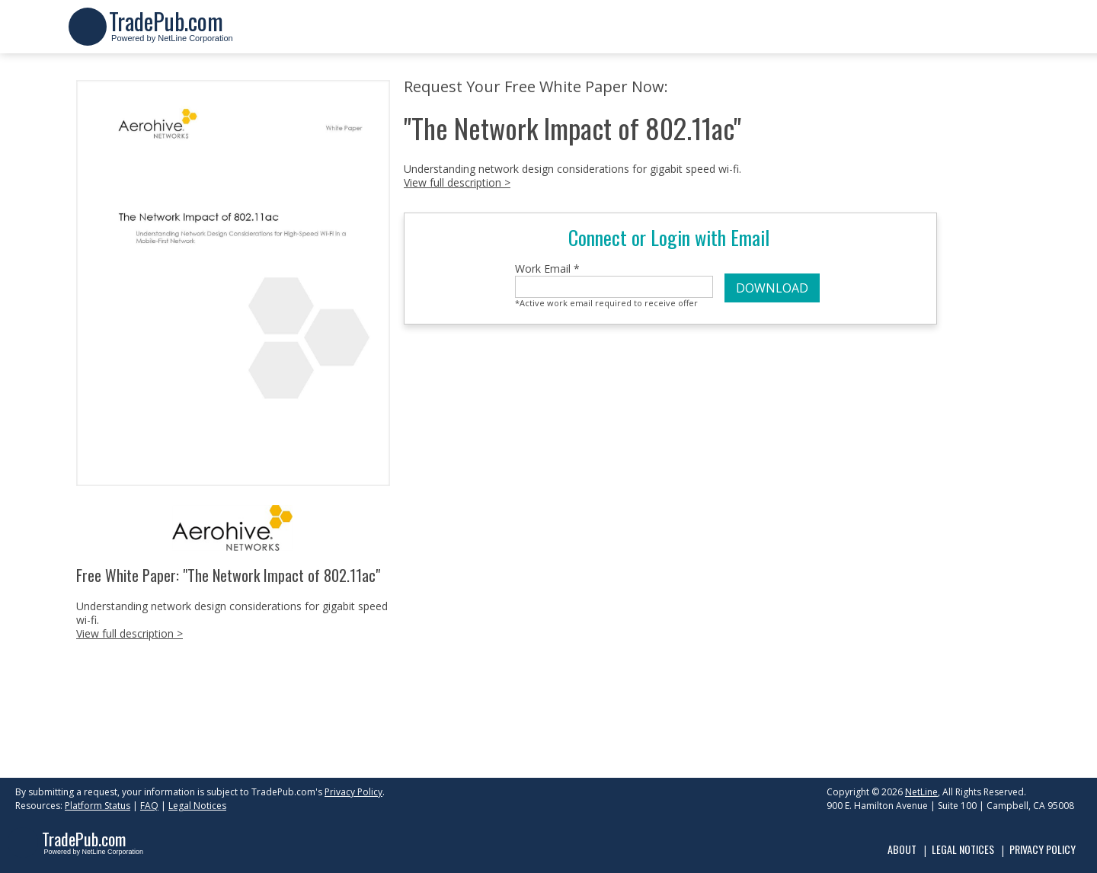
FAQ (149, 805)
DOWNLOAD (772, 288)
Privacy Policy (353, 791)
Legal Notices (197, 805)
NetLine (921, 791)
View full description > (129, 633)
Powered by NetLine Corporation (171, 33)
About (902, 849)
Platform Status (97, 805)
